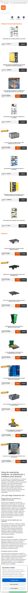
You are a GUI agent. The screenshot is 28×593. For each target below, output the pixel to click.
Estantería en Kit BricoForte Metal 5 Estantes (14, 169)
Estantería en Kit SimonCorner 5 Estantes (14, 38)
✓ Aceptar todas (14, 580)
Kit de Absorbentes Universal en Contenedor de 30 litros (14, 353)
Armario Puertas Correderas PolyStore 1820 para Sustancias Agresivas (14, 65)
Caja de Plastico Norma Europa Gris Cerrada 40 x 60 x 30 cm (14, 143)
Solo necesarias (14, 584)
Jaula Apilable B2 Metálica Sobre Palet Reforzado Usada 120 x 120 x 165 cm (14, 91)
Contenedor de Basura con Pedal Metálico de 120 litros (14, 327)
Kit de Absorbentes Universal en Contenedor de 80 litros (14, 431)
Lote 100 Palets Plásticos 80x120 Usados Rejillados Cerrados (14, 379)
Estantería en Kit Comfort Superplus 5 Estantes (14, 117)
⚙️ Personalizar (14, 588)
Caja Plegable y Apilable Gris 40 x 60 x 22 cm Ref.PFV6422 (14, 405)
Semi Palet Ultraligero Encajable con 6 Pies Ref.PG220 (14, 275)
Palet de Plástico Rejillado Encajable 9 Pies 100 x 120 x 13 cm (14, 301)
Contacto (12, 18)
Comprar (23, 44)
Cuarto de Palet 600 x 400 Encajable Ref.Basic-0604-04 (14, 249)
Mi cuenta (18, 18)
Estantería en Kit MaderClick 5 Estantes (14, 220)
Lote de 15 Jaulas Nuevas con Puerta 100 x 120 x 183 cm (14, 457)
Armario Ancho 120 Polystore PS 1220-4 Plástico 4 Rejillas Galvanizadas (14, 195)
